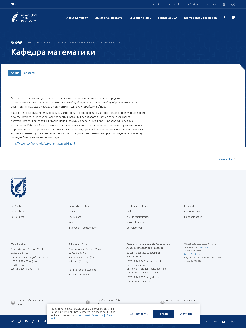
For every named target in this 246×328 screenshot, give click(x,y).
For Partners (17, 217)
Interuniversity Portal (138, 217)
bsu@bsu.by (17, 265)
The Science (76, 217)
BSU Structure (43, 42)
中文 (233, 321)
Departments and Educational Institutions (75, 42)
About (15, 73)
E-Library (132, 211)
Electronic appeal (193, 217)
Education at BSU (140, 17)
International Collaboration (84, 227)
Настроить (139, 314)
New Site (204, 247)
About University (77, 17)
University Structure (79, 206)
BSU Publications (135, 222)
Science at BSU (167, 17)
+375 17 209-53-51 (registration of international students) (144, 279)
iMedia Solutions (192, 254)
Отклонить (185, 313)
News (72, 222)
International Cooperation (200, 17)
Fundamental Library (138, 206)
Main (29, 42)
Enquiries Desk (192, 211)
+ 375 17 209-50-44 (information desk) (31, 257)
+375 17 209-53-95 (79, 274)
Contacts (30, 73)
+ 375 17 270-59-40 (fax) (24, 261)
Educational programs (109, 17)
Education (74, 211)
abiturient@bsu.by (78, 261)
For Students (173, 4)
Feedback (211, 4)
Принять (163, 313)
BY (215, 321)
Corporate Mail (135, 227)
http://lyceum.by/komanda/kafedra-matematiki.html (43, 143)
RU (207, 321)
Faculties (156, 4)
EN (223, 321)
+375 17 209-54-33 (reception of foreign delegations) (143, 263)
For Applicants (193, 4)
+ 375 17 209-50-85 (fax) (82, 257)
